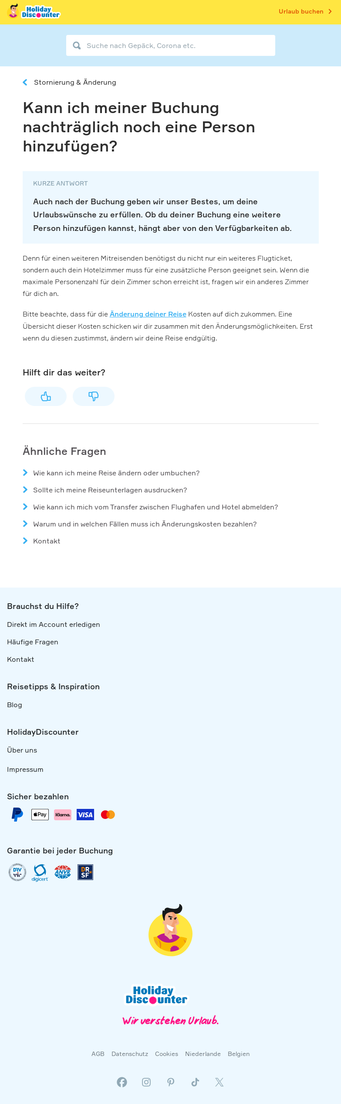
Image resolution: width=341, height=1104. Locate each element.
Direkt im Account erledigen (53, 624)
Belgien (239, 1053)
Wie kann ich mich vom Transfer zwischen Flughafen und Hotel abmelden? (155, 506)
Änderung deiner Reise (148, 314)
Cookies (166, 1053)
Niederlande (203, 1053)
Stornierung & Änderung (75, 82)
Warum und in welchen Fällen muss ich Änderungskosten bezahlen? (145, 523)
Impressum (25, 769)
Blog (14, 704)
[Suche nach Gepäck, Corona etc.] (170, 45)
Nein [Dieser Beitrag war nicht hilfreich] (94, 396)
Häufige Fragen (32, 641)
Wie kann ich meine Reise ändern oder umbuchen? (116, 472)
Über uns (22, 750)
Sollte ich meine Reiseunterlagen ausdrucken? (110, 489)
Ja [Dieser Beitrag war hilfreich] (46, 396)
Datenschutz (129, 1053)
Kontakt (47, 541)
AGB (98, 1053)
